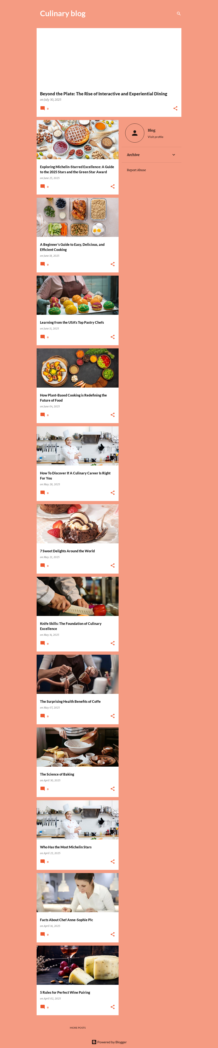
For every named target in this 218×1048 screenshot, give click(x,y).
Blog (151, 130)
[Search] (178, 14)
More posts (78, 1027)
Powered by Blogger (109, 1042)
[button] (175, 109)
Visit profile (155, 137)
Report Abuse (136, 170)
